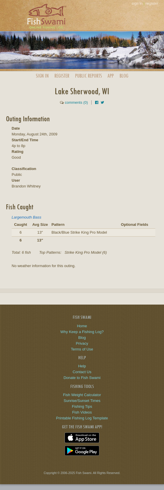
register (152, 3)
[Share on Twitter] (102, 102)
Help (82, 366)
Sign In (42, 75)
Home (82, 326)
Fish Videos (82, 412)
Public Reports (88, 75)
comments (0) (76, 102)
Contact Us (82, 372)
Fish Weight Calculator (82, 395)
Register (61, 75)
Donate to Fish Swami (81, 377)
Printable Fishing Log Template (82, 418)
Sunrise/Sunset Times (82, 400)
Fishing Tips (82, 406)
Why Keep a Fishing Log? (82, 332)
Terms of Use (82, 349)
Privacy (82, 343)
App (110, 75)
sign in (136, 3)
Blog (124, 75)
